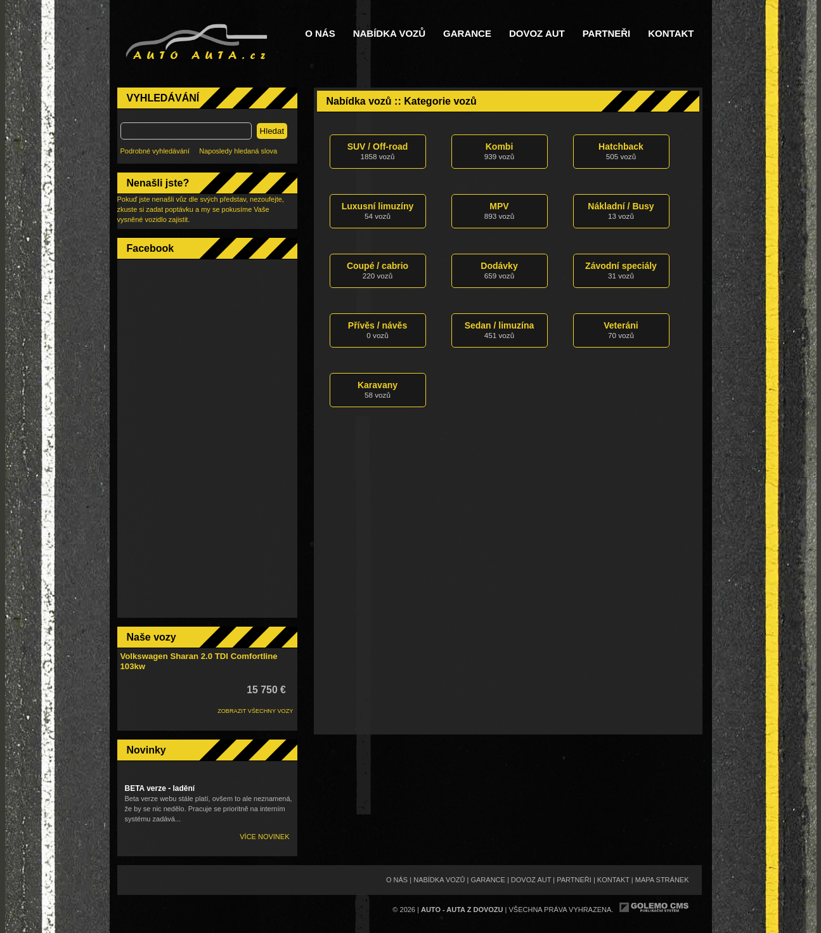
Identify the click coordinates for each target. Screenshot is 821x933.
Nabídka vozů (389, 34)
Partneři (607, 34)
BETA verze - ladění (160, 788)
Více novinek (264, 836)
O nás (320, 34)
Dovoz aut (537, 34)
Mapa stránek (662, 880)
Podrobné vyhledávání (155, 151)
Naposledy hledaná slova (238, 151)
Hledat (272, 131)
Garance (467, 34)
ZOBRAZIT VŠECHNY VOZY (255, 711)
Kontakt (671, 34)
